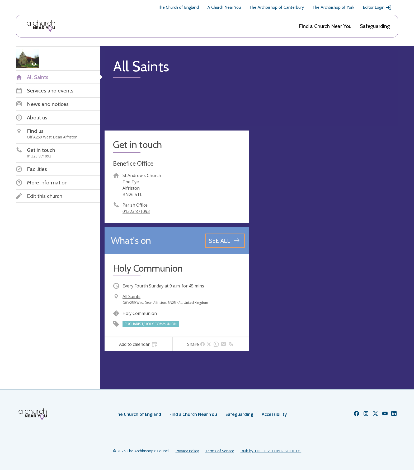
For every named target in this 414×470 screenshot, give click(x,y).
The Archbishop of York (333, 7)
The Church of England (178, 7)
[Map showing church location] (325, 203)
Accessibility (274, 414)
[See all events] (225, 241)
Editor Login (377, 7)
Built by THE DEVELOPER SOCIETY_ (271, 450)
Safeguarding (375, 26)
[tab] (138, 344)
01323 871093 (136, 211)
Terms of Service (219, 450)
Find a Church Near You (325, 26)
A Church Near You (224, 7)
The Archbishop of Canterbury (276, 7)
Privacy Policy (187, 450)
